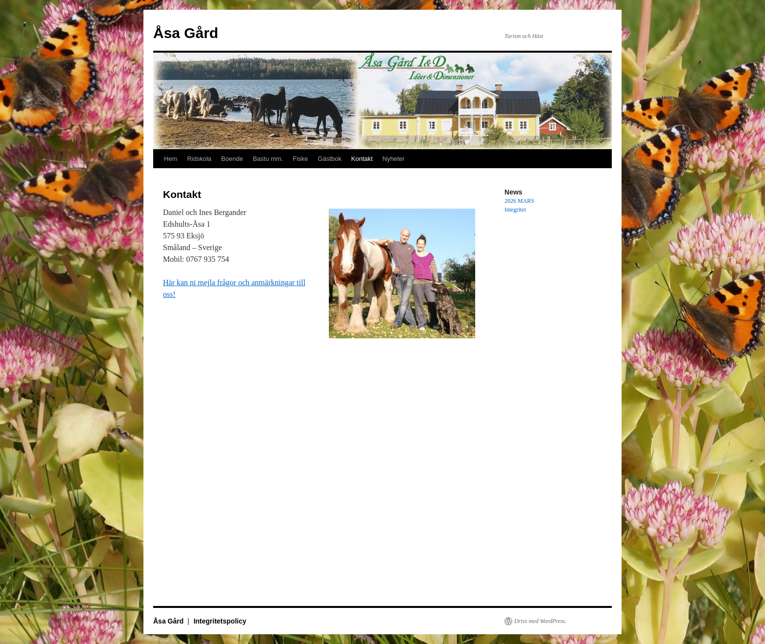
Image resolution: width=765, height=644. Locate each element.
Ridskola (199, 158)
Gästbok (329, 158)
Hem (170, 158)
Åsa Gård (185, 33)
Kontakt (362, 158)
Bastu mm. (268, 158)
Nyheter (393, 158)
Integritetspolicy (220, 621)
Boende (232, 158)
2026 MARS (519, 200)
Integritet (515, 209)
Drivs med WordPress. (540, 621)
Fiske (300, 158)
